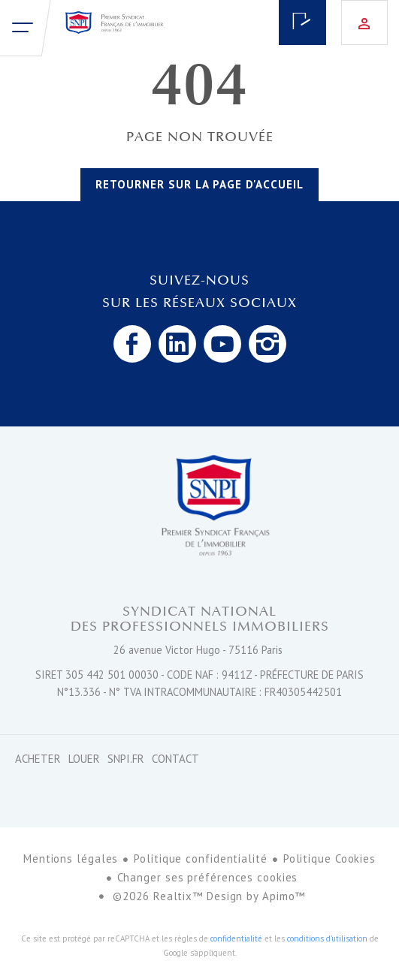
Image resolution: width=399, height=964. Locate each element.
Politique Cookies (329, 858)
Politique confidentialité (201, 858)
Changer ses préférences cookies (207, 877)
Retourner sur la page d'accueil (199, 184)
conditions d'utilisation (327, 938)
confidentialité (236, 938)
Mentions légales (70, 858)
